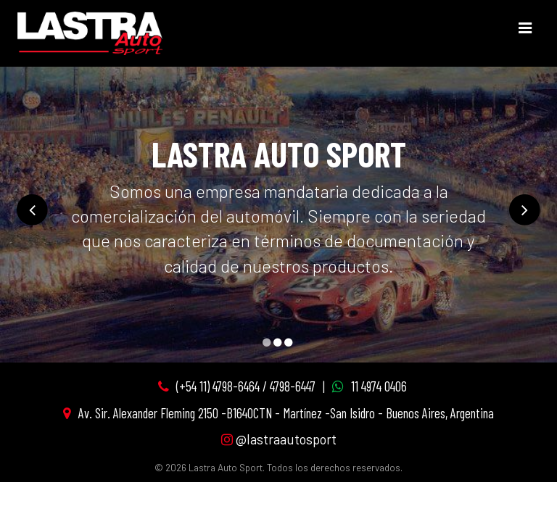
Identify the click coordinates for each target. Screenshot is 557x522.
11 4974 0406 (379, 386)
